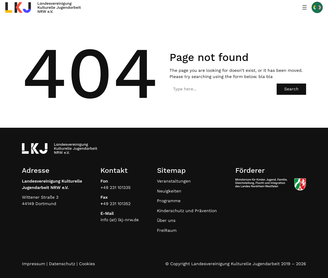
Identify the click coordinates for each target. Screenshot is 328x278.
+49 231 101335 (115, 187)
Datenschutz (62, 263)
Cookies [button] (87, 263)
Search (291, 88)
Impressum (33, 263)
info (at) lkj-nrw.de (119, 219)
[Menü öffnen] (304, 7)
